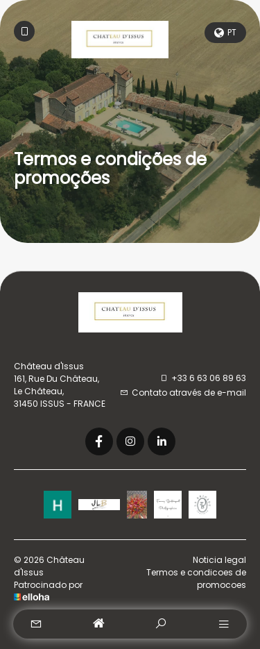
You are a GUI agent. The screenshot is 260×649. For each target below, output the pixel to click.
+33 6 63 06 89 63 (202, 378)
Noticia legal (219, 560)
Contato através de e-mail (183, 392)
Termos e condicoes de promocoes (196, 578)
